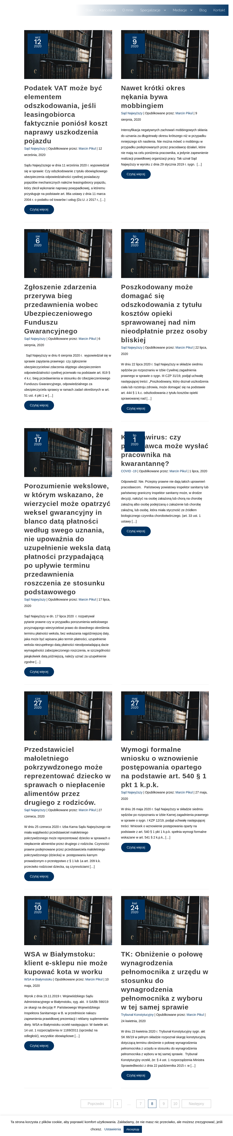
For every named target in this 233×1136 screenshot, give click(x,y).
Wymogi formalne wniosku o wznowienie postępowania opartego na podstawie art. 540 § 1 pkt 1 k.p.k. (164, 767)
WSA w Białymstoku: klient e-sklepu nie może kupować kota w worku (66, 962)
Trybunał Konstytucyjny (137, 1014)
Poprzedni (96, 1104)
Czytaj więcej (41, 210)
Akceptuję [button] (132, 1129)
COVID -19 (129, 471)
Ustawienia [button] (112, 1129)
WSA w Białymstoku (38, 979)
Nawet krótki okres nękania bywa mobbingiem (153, 96)
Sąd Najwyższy (35, 148)
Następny (196, 1104)
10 (175, 1104)
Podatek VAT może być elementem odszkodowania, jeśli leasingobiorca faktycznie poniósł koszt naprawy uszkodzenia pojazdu (66, 114)
